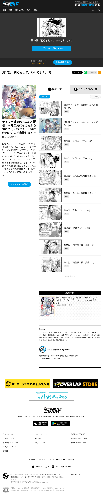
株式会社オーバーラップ (49, 474)
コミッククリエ (41, 434)
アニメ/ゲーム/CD (9, 447)
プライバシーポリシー (56, 460)
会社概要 (32, 460)
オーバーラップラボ (78, 443)
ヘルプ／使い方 (24, 416)
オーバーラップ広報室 (79, 438)
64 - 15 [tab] (44, 96)
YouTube (67, 467)
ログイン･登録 (31, 10)
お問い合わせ (76, 474)
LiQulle (38, 438)
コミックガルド (9, 438)
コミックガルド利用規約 (41, 416)
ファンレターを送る (19, 184)
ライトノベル (8, 434)
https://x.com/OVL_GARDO (49, 358)
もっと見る (69, 276)
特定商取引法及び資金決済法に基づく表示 (69, 416)
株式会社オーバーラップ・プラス (23, 477)
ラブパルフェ (40, 443)
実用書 (5, 451)
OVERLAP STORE (78, 434)
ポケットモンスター (10, 443)
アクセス (41, 460)
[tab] (54, 89)
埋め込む (93, 72)
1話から (96, 96)
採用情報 (71, 460)
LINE (57, 467)
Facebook (38, 467)
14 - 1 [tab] (57, 96)
